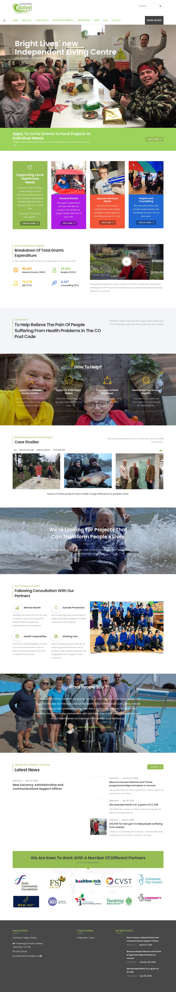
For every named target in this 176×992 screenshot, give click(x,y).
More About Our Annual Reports (146, 391)
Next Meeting (84, 20)
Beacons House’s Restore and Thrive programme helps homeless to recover (132, 783)
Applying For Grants (63, 20)
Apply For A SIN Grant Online (68, 391)
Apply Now (153, 139)
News (96, 20)
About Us (27, 20)
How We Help (42, 20)
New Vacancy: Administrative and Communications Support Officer (38, 787)
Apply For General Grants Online (30, 391)
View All (154, 767)
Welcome (17, 780)
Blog (105, 20)
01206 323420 (154, 20)
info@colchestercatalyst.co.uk (26, 956)
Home (15, 20)
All (15, 450)
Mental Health (32, 607)
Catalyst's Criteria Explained (107, 391)
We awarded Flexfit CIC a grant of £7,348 (133, 804)
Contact (116, 20)
